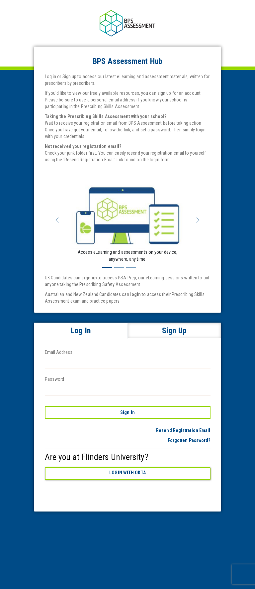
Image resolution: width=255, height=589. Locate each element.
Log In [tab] (81, 330)
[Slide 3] (131, 267)
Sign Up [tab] (174, 330)
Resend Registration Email (183, 430)
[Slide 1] (107, 267)
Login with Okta (127, 472)
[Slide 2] (119, 267)
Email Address (58, 352)
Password (54, 379)
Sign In (127, 412)
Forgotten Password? (189, 440)
